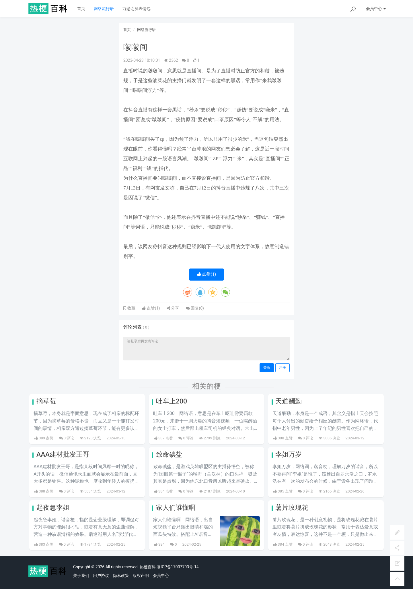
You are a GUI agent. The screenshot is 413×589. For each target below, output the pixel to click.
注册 (282, 368)
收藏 (130, 308)
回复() (195, 308)
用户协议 (101, 575)
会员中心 (161, 575)
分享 (173, 308)
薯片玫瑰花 (291, 507)
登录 (266, 368)
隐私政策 (121, 575)
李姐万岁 (288, 454)
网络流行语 (104, 8)
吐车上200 (171, 401)
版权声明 (141, 575)
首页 (81, 8)
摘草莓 (46, 401)
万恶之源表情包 (136, 8)
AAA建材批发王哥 (62, 454)
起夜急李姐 (52, 507)
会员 (376, 8)
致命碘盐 (169, 454)
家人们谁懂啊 (176, 507)
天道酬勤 (288, 401)
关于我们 (81, 575)
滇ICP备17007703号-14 (177, 567)
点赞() (206, 274)
